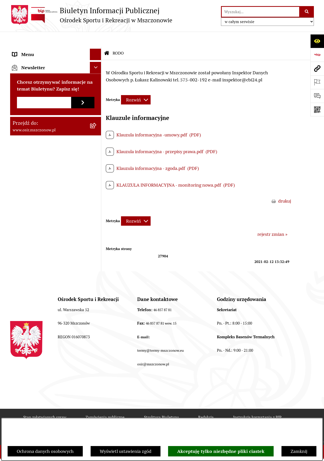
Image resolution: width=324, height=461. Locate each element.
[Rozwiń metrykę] (136, 84)
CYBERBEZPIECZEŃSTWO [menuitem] (39, 142)
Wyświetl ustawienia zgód (125, 451)
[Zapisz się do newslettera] (82, 201)
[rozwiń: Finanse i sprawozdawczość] (96, 85)
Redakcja (206, 402)
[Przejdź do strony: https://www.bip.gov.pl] (317, 55)
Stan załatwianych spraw (44, 402)
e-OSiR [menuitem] (19, 153)
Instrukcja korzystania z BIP (257, 402)
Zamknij (299, 451)
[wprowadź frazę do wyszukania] (260, 11)
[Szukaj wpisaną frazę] (307, 11)
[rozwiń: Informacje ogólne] (96, 51)
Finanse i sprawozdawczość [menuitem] (39, 85)
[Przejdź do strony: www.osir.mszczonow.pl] (317, 68)
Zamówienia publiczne (105, 402)
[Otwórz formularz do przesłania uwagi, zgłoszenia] (317, 96)
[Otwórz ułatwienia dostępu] (317, 41)
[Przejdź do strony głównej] (91, 15)
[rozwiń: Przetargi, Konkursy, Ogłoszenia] (96, 96)
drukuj (284, 186)
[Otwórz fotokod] (317, 109)
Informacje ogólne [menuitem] (30, 51)
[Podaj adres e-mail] (44, 201)
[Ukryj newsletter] (95, 166)
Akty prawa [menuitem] (23, 62)
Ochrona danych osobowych (45, 451)
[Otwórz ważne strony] (317, 82)
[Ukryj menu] (95, 39)
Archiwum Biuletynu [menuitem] (33, 119)
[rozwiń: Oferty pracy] (96, 108)
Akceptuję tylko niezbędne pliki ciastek (221, 451)
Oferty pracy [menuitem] (24, 108)
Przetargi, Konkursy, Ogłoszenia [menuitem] (44, 96)
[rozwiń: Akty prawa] (96, 62)
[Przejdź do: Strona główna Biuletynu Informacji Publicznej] (107, 38)
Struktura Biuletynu (161, 402)
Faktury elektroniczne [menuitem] (34, 73)
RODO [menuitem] (18, 130)
